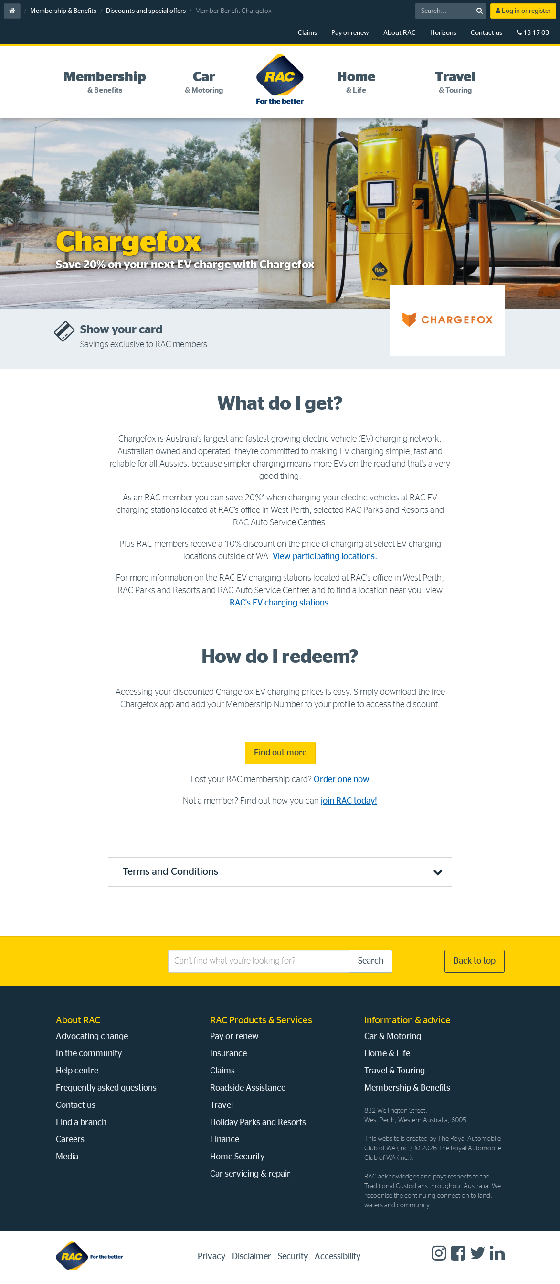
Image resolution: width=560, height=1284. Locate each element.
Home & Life (387, 1054)
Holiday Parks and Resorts (258, 1122)
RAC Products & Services (261, 1020)
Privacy (211, 1256)
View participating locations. (325, 556)
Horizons (443, 33)
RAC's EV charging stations (279, 603)
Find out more (280, 753)
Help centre (77, 1071)
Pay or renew (350, 33)
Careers (70, 1139)
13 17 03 (533, 32)
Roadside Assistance (247, 1088)
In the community (89, 1054)
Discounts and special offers (146, 11)
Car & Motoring (392, 1036)
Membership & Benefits (63, 11)
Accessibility (337, 1256)
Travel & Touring (394, 1071)
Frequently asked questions (106, 1088)
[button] (280, 872)
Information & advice (407, 1020)
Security (293, 1256)
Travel (221, 1105)
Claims (307, 33)
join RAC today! (349, 801)
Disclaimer (251, 1256)
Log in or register (523, 10)
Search (370, 961)
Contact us (486, 33)
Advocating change (92, 1036)
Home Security (237, 1157)
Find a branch (81, 1122)
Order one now (342, 779)
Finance (224, 1139)
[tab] (105, 82)
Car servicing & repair (250, 1174)
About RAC (399, 33)
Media (67, 1157)
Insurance (228, 1054)
